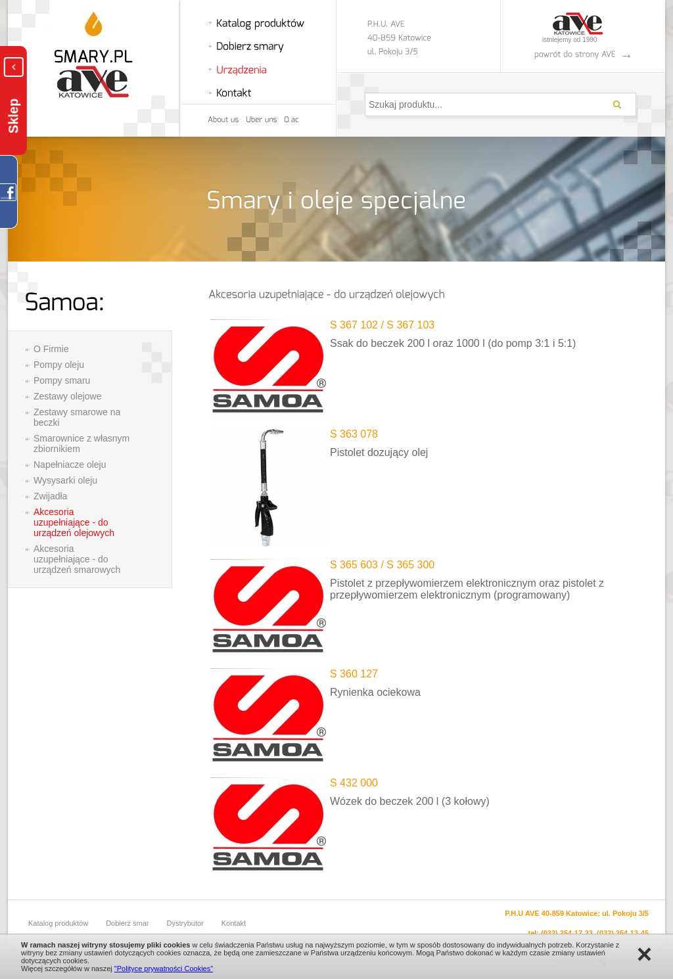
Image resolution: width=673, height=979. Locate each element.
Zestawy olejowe (68, 396)
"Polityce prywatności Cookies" (163, 968)
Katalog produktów (58, 923)
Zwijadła (50, 496)
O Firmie (51, 349)
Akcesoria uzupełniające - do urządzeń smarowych (77, 559)
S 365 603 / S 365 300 (382, 564)
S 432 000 (354, 782)
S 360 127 (354, 673)
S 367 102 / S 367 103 (382, 324)
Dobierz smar (127, 923)
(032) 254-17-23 (567, 933)
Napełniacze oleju (70, 464)
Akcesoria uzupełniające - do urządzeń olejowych (74, 522)
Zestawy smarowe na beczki (77, 417)
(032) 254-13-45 (623, 933)
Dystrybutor (185, 923)
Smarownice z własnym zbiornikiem (81, 443)
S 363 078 (354, 434)
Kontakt (233, 923)
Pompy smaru (62, 380)
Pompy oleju (59, 364)
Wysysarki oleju (65, 480)
